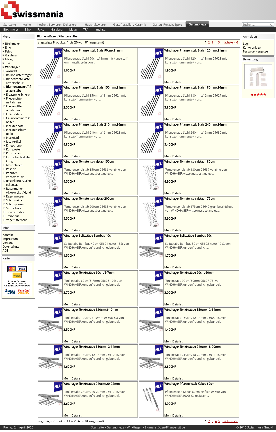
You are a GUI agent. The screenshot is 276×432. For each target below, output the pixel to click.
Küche (26, 24)
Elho (28, 29)
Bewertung (250, 59)
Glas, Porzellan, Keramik (129, 24)
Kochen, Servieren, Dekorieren (57, 24)
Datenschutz (11, 246)
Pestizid (11, 169)
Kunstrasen (13, 153)
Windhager (12, 67)
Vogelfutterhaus (16, 220)
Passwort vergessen (256, 51)
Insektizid (12, 137)
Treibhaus (12, 216)
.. (258, 91)
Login (246, 43)
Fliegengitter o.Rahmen (14, 108)
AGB (6, 250)
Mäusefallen (14, 165)
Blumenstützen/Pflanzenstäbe (18, 88)
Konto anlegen (252, 47)
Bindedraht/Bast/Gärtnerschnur (18, 81)
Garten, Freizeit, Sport (167, 24)
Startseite (9, 24)
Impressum (10, 239)
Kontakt (8, 235)
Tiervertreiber (15, 212)
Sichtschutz (13, 208)
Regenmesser (15, 196)
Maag (73, 29)
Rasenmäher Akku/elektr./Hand (18, 190)
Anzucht (11, 71)
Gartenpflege (197, 24)
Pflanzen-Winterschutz (15, 175)
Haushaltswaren (96, 24)
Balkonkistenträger (18, 75)
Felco (40, 29)
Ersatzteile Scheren (18, 94)
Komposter (13, 149)
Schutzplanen (15, 204)
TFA (85, 29)
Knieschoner (14, 145)
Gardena (57, 29)
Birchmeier (10, 29)
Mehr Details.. (72, 82)
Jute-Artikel (13, 141)
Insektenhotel (15, 126)
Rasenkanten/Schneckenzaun (18, 183)
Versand (8, 243)
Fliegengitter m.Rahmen (14, 100)
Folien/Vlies (14, 114)
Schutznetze (14, 200)
